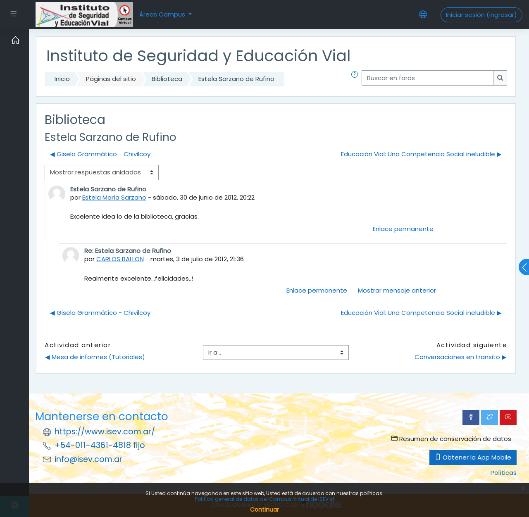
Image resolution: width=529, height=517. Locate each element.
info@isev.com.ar (88, 459)
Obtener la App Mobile (473, 457)
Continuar (264, 509)
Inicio (62, 78)
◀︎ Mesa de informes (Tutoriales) (95, 357)
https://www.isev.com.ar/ (105, 431)
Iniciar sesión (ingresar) (481, 14)
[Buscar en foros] (427, 78)
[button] (356, 79)
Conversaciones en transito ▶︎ (461, 357)
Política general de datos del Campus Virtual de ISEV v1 (264, 499)
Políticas (504, 472)
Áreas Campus (163, 14)
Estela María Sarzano (114, 197)
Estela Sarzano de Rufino (236, 78)
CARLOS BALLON (120, 259)
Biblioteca (167, 78)
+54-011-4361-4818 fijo (100, 445)
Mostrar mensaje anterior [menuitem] (397, 290)
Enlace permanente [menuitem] (403, 228)
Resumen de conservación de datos (451, 438)
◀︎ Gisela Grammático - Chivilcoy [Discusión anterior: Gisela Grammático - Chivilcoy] (100, 154)
